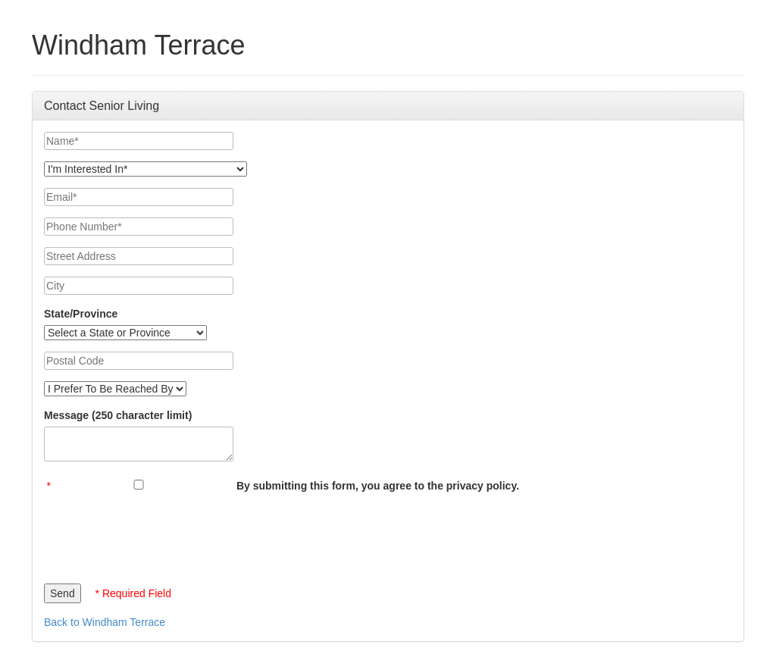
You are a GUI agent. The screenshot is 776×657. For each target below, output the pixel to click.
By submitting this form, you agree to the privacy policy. (377, 486)
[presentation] (159, 534)
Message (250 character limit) (118, 415)
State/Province (80, 314)
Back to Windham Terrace (104, 622)
